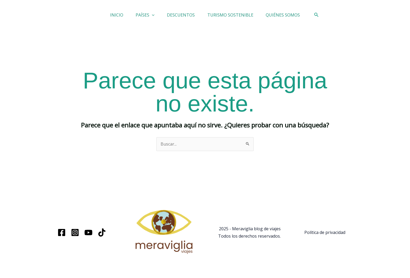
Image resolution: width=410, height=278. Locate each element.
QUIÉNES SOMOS (295, 16)
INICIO (104, 16)
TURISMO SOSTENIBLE (236, 16)
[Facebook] (61, 235)
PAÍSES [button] (139, 16)
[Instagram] (75, 235)
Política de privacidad (324, 235)
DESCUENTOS (181, 16)
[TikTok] (101, 235)
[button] (146, 16)
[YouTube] (88, 235)
